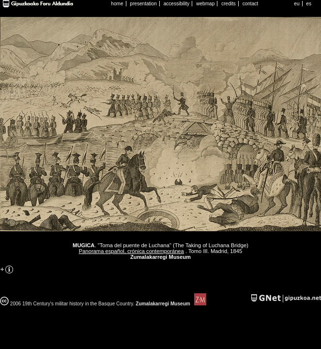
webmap (205, 3)
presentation (143, 3)
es (308, 3)
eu (296, 3)
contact (251, 3)
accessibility (177, 3)
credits (228, 3)
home (117, 3)
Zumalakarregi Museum (170, 303)
